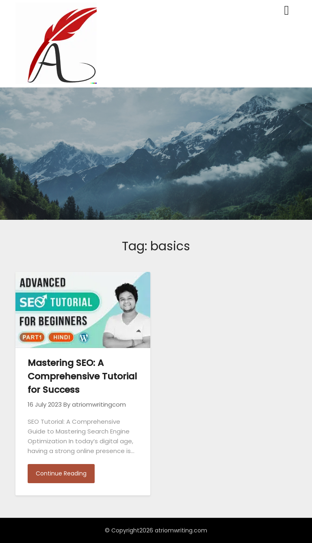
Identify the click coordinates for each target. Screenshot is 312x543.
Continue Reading (61, 473)
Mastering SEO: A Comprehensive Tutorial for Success (82, 376)
